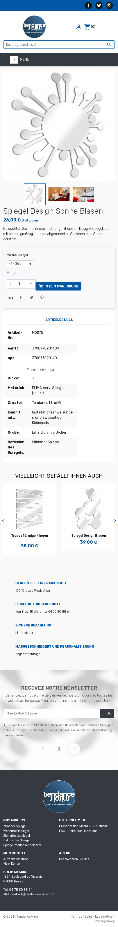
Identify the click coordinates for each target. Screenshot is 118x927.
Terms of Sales (82, 916)
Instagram (109, 5)
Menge (12, 273)
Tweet (31, 297)
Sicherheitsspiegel (16, 836)
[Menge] (20, 284)
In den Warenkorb (58, 286)
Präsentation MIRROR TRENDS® (83, 826)
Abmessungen (18, 255)
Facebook (88, 5)
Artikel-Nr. (15, 335)
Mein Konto (11, 864)
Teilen (20, 297)
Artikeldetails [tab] (59, 320)
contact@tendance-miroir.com (33, 894)
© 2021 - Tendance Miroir (21, 916)
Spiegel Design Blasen (88, 536)
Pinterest (41, 297)
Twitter (98, 5)
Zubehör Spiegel (14, 826)
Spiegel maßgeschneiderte (22, 845)
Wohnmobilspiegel (16, 831)
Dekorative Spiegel (16, 840)
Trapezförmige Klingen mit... (29, 537)
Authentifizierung (16, 859)
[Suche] (59, 44)
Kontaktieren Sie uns (74, 859)
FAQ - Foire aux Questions (78, 831)
